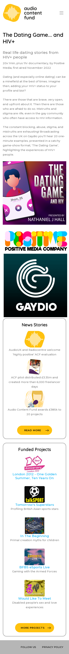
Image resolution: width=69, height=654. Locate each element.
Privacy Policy (52, 647)
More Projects (36, 627)
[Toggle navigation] (61, 13)
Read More (36, 430)
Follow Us (28, 647)
